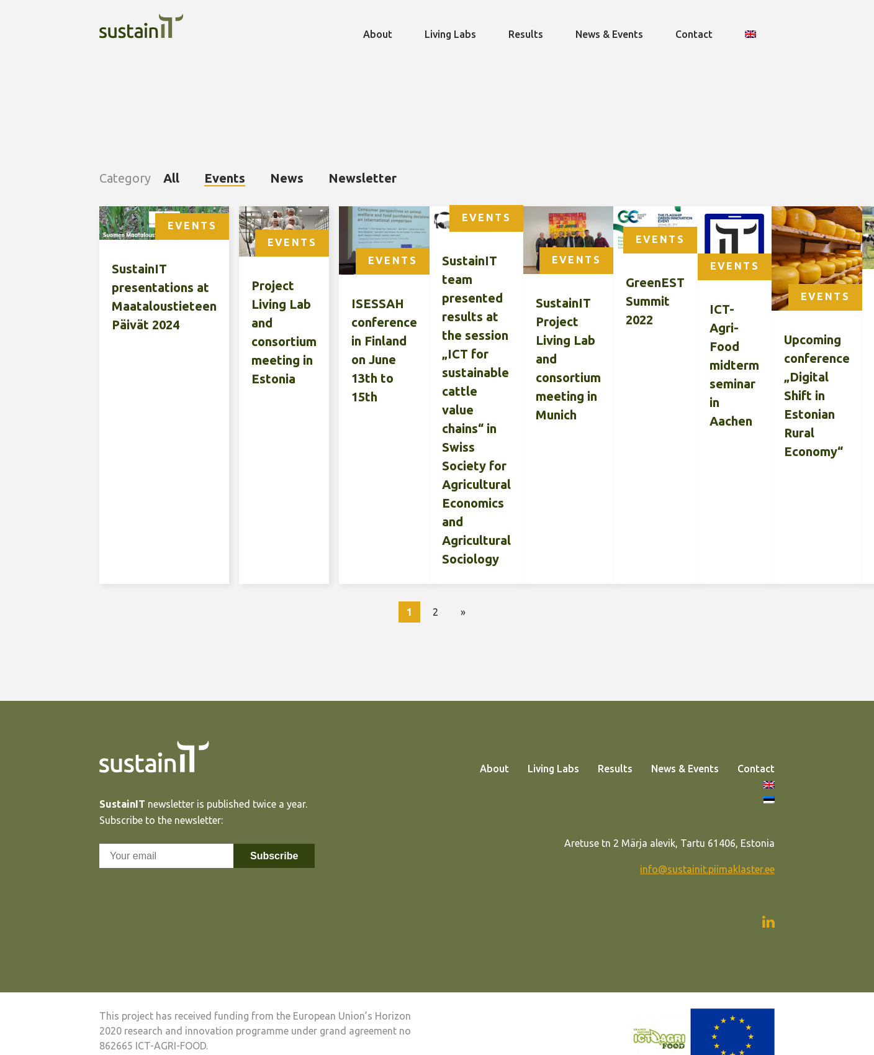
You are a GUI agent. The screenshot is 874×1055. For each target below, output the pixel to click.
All (171, 178)
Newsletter (362, 178)
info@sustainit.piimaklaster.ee (707, 869)
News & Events (685, 768)
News (287, 178)
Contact (756, 768)
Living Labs (553, 768)
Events (224, 178)
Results (615, 768)
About (494, 768)
